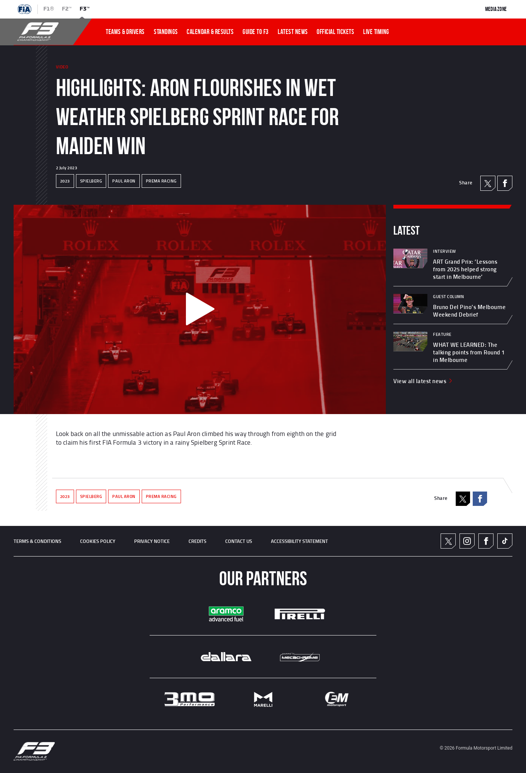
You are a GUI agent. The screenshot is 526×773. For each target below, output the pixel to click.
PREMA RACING (161, 181)
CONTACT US (238, 541)
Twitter (448, 541)
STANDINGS (166, 32)
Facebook (504, 183)
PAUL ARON (124, 181)
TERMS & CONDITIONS (37, 541)
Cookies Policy (97, 541)
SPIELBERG (91, 181)
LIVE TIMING (376, 32)
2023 (65, 181)
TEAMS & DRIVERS (125, 32)
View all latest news (423, 381)
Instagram (467, 541)
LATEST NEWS (293, 32)
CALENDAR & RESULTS (210, 32)
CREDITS (197, 541)
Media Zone (496, 9)
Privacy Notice (152, 541)
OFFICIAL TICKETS (335, 32)
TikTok (504, 541)
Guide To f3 (256, 32)
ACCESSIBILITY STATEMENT (299, 541)
